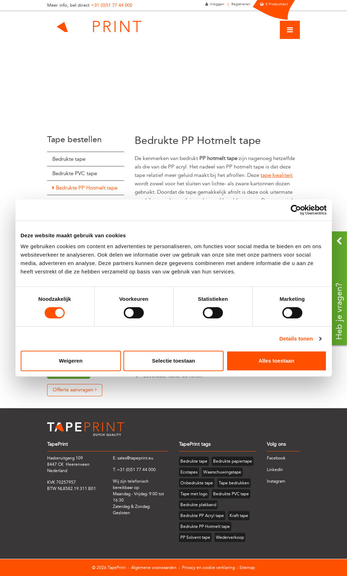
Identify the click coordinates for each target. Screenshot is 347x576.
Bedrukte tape (68, 159)
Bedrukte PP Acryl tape (202, 515)
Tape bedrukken (234, 483)
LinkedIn (275, 469)
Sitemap (247, 567)
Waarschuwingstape (222, 472)
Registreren (240, 4)
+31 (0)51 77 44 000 (111, 5)
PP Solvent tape (195, 537)
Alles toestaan (276, 361)
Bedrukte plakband (198, 504)
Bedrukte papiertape (232, 461)
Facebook (276, 458)
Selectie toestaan (173, 361)
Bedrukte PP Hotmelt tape (86, 188)
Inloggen (217, 4)
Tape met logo (193, 493)
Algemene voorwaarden (153, 567)
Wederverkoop (230, 537)
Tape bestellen (74, 139)
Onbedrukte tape (196, 483)
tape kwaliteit (277, 175)
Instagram (276, 481)
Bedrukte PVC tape (74, 173)
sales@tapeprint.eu (135, 458)
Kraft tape (239, 515)
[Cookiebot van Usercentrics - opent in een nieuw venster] (296, 210)
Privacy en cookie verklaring (208, 567)
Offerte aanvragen (75, 390)
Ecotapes (189, 472)
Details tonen (296, 339)
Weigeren (70, 361)
